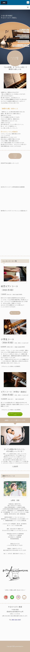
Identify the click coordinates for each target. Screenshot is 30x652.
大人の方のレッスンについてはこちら (15, 414)
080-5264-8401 (16, 619)
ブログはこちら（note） (15, 156)
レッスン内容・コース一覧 (14, 58)
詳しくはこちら (15, 312)
